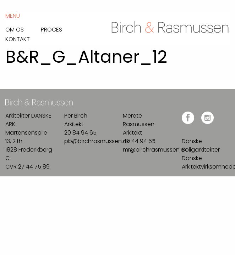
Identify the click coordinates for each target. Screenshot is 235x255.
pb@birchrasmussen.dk (96, 141)
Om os (14, 29)
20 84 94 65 (80, 133)
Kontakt (17, 38)
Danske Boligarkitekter (201, 145)
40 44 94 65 (139, 141)
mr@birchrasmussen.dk (155, 150)
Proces (51, 29)
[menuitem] (23, 28)
